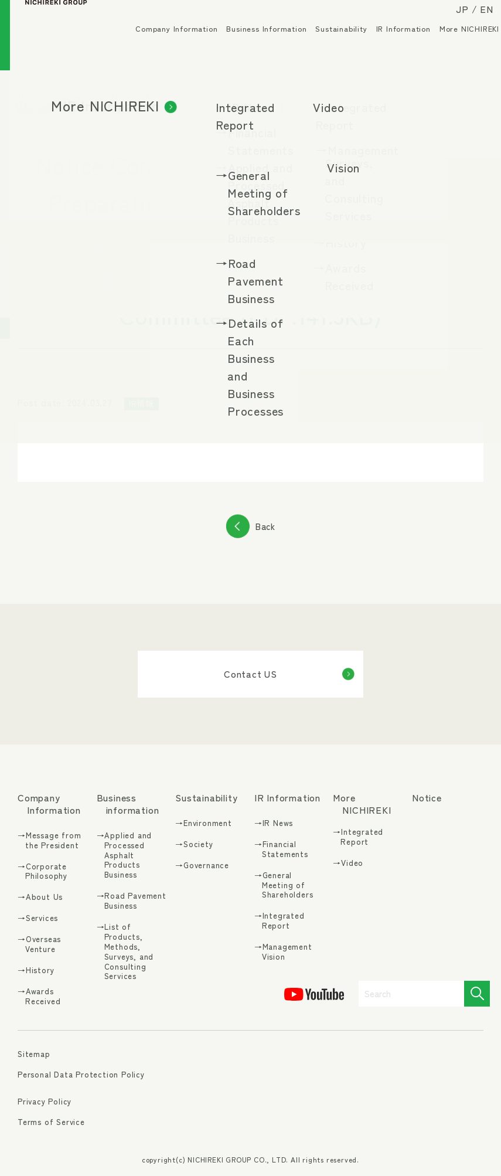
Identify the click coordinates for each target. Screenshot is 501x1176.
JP (452, 19)
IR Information (393, 46)
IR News (120, 96)
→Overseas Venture (39, 944)
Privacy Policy (44, 1101)
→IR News (273, 823)
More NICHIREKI (459, 46)
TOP (25, 96)
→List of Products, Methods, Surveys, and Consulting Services (125, 951)
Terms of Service (51, 1121)
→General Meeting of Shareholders (283, 885)
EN (476, 19)
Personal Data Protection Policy (81, 1074)
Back (265, 526)
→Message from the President (49, 841)
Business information (128, 803)
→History (36, 971)
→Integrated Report (279, 921)
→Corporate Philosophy (42, 872)
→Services (38, 918)
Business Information (256, 46)
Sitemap (34, 1054)
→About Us (40, 897)
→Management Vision (283, 952)
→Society (194, 844)
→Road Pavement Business (131, 901)
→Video (348, 863)
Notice (427, 797)
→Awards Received (39, 997)
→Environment (203, 823)
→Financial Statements (281, 849)
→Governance (202, 866)
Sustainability (331, 46)
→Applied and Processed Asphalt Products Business (124, 855)
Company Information (166, 46)
